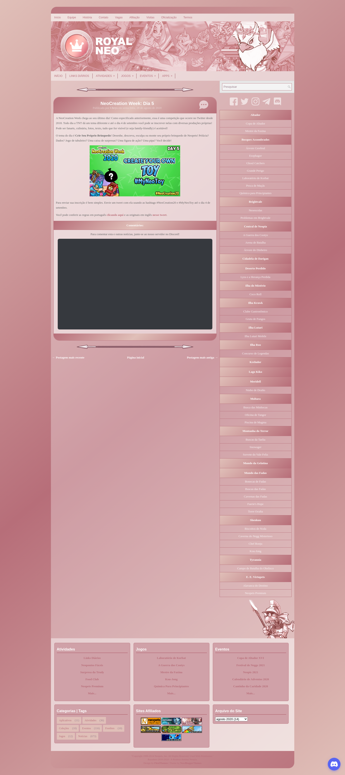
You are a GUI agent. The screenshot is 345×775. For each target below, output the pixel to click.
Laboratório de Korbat (255, 178)
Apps (168, 74)
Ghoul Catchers (255, 163)
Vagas (118, 17)
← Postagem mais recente (68, 357)
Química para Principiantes (256, 193)
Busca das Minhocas (255, 407)
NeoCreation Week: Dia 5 (127, 103)
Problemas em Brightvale (255, 217)
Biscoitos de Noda (255, 528)
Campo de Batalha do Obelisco (255, 568)
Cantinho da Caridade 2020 (250, 686)
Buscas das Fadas (255, 489)
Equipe (71, 17)
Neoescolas (255, 210)
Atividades (107, 74)
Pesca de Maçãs (255, 185)
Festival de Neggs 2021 (250, 665)
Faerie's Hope (255, 504)
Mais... (92, 693)
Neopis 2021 (250, 672)
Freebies (110, 728)
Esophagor (255, 155)
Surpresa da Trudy (92, 672)
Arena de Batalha (255, 242)
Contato (103, 17)
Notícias (82, 736)
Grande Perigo (255, 170)
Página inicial (135, 357)
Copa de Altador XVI (250, 658)
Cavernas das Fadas (255, 496)
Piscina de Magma (255, 422)
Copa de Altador (255, 123)
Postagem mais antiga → (202, 357)
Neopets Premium (255, 593)
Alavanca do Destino (255, 585)
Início (57, 17)
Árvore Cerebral (255, 148)
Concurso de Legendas (255, 353)
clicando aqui (115, 215)
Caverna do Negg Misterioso (256, 536)
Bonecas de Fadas (255, 481)
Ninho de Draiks (255, 390)
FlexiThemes (161, 763)
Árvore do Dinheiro (255, 250)
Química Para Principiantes (171, 686)
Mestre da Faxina (255, 131)
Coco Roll (255, 294)
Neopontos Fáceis (92, 665)
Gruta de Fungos (255, 319)
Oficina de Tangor (255, 415)
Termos (187, 17)
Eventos (149, 74)
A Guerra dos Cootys (255, 235)
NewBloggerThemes (190, 763)
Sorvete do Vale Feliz (255, 454)
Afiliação (134, 17)
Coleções (64, 728)
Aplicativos (65, 720)
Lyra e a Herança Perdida (255, 277)
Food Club (92, 679)
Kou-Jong (255, 551)
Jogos (129, 74)
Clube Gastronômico (255, 311)
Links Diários (79, 76)
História (87, 17)
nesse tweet (160, 215)
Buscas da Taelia (255, 439)
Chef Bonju (255, 543)
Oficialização (169, 17)
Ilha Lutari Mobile (255, 336)
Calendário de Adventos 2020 (250, 679)
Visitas (150, 17)
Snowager (255, 447)
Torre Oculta (255, 511)
